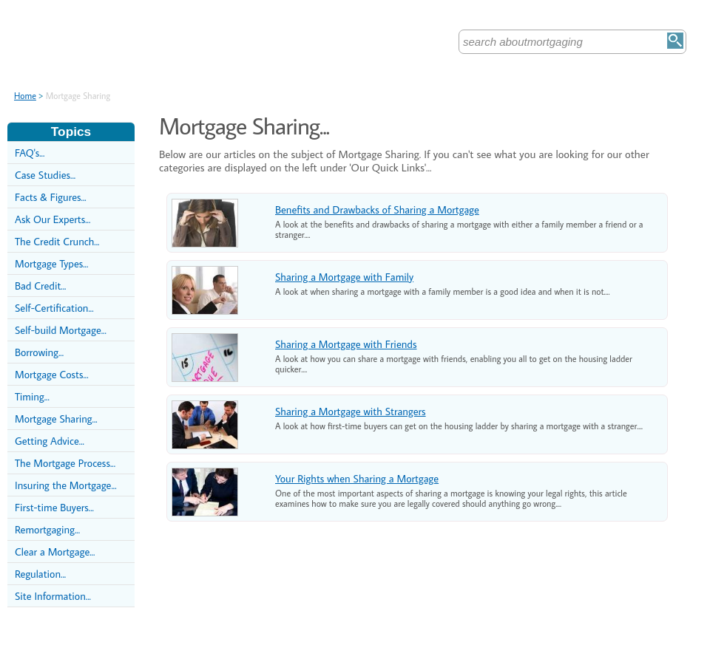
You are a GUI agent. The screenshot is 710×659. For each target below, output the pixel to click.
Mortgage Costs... (52, 374)
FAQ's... (29, 153)
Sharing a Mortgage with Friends (345, 344)
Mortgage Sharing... (56, 419)
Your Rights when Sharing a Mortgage (357, 478)
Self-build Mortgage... (60, 330)
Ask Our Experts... (52, 219)
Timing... (32, 396)
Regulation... (40, 574)
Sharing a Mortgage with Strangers (350, 411)
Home (25, 95)
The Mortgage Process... (65, 463)
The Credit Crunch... (57, 241)
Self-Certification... (54, 308)
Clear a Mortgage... (55, 551)
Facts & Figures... (51, 197)
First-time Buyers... (54, 507)
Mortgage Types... (51, 263)
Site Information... (53, 596)
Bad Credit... (40, 286)
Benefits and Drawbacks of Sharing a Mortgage (377, 209)
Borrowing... (39, 352)
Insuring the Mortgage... (66, 485)
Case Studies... (45, 175)
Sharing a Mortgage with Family (344, 277)
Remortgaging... (47, 529)
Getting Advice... (49, 441)
